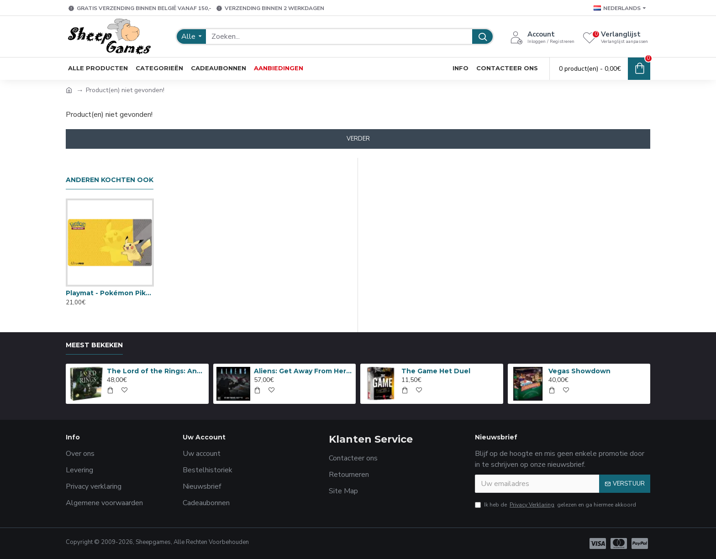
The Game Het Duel (435, 371)
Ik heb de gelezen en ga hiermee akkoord (555, 505)
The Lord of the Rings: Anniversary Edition (156, 371)
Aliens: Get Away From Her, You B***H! (303, 371)
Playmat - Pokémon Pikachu (110, 293)
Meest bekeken (94, 345)
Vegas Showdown (579, 371)
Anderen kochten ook (109, 180)
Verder (358, 139)
